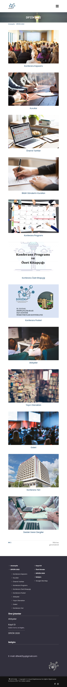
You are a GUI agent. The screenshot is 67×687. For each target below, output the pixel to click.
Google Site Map (42, 581)
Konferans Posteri (19, 593)
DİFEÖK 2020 (14, 633)
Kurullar (16, 578)
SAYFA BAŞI (13, 679)
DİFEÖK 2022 (33, 17)
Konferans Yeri (18, 608)
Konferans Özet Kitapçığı (22, 589)
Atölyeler (16, 597)
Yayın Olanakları (19, 600)
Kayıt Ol (11, 624)
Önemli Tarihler (18, 582)
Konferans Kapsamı (20, 574)
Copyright (22, 679)
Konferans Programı (20, 585)
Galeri (15, 604)
